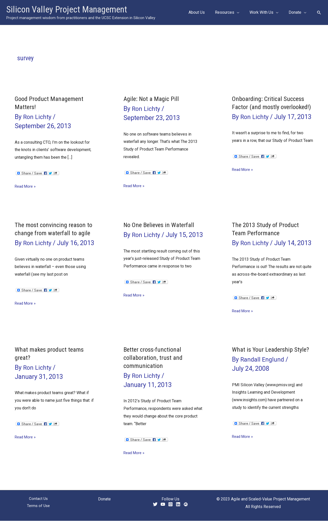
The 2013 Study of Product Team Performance (267, 229)
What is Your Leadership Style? (272, 350)
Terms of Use (38, 506)
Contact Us (38, 499)
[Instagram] (170, 504)
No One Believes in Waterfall (160, 225)
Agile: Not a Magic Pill (152, 98)
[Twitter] (155, 504)
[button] (319, 12)
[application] (241, 12)
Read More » (26, 186)
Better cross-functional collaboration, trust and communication (154, 358)
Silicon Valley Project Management (66, 9)
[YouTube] (163, 504)
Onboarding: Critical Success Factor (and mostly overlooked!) (270, 107)
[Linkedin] (178, 504)
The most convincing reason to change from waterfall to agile (52, 233)
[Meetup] (185, 504)
